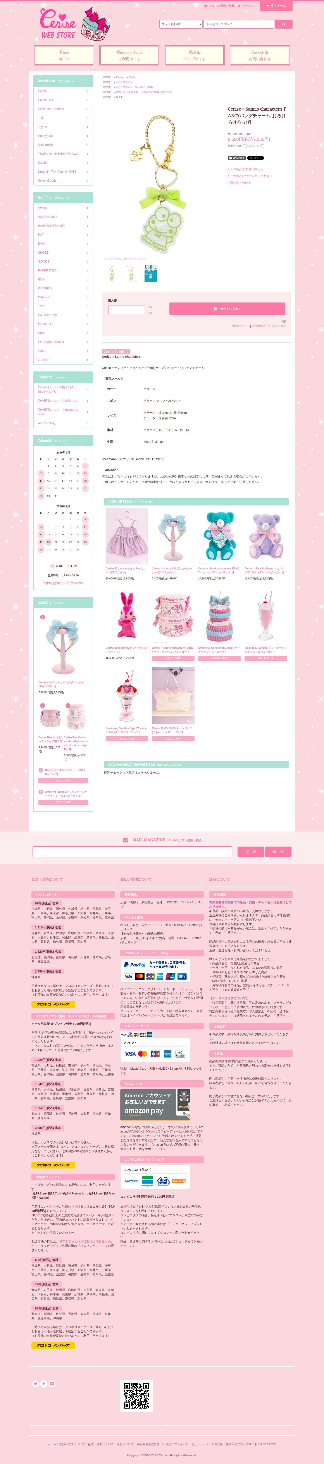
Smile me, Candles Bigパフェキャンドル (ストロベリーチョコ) (126, 730)
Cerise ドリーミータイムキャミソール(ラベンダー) (126, 570)
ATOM (272, 1444)
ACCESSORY (124, 82)
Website (194, 56)
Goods (132, 77)
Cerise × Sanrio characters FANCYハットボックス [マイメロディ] (172, 649)
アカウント (249, 5)
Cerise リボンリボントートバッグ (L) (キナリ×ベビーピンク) (172, 730)
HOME (107, 77)
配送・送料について (101, 1444)
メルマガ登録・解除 (221, 5)
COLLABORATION (127, 92)
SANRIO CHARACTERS (157, 92)
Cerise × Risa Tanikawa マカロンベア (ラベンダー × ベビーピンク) (264, 570)
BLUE (119, 97)
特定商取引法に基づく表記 (269, 326)
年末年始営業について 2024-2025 (63, 583)
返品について (240, 326)
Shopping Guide (129, 56)
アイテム (275, 6)
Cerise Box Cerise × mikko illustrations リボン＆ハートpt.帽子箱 (76, 743)
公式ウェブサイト (245, 1444)
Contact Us (259, 56)
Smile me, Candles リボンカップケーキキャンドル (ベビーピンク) (66, 793)
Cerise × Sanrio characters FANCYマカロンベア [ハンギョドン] (218, 570)
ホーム (52, 1444)
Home (64, 56)
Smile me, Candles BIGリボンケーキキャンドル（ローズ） (219, 649)
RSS (263, 1444)
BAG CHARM (145, 87)
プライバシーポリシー (188, 1444)
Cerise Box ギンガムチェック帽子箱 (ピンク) (65, 772)
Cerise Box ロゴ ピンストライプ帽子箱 (50, 739)
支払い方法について (72, 1444)
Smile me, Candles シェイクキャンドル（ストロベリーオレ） (266, 649)
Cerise (120, 77)
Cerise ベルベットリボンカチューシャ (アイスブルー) (172, 570)
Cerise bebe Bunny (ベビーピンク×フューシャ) (127, 649)
